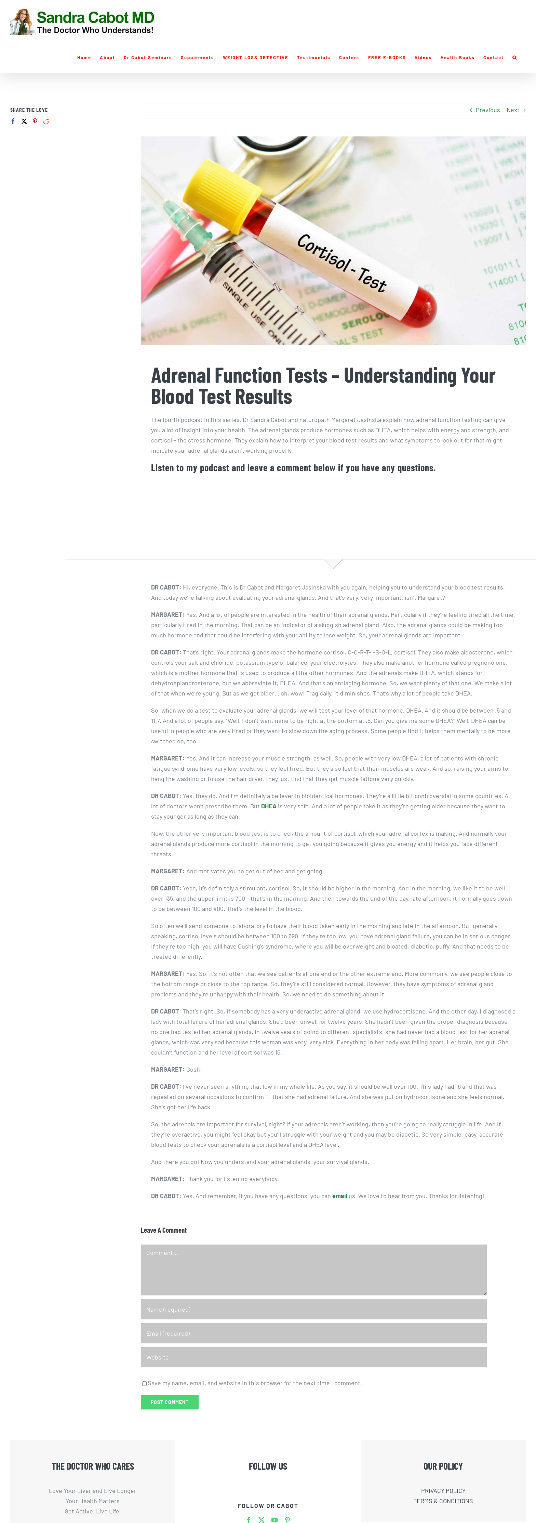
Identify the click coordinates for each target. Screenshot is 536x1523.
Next (513, 110)
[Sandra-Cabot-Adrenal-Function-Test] (333, 240)
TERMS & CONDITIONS (443, 1501)
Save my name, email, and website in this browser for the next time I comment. (255, 1383)
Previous (488, 110)
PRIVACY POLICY (443, 1490)
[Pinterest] (35, 121)
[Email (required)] (314, 1333)
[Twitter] (24, 121)
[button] (514, 57)
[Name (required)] (314, 1309)
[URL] (314, 1357)
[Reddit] (46, 121)
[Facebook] (13, 121)
